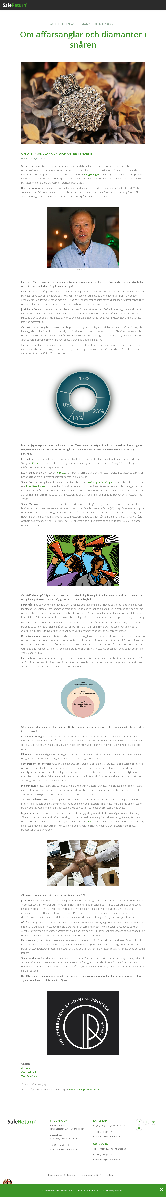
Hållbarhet (111, 1175)
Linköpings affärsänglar (100, 482)
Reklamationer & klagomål (62, 1175)
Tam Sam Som (29, 1076)
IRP (89, 821)
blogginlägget (91, 174)
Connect (37, 463)
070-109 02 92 (104, 1155)
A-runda (25, 1068)
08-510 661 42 (104, 1132)
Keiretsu (60, 472)
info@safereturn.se (67, 1149)
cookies (71, 1190)
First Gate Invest (35, 486)
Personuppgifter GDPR (90, 1175)
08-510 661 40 (61, 1144)
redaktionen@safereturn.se (84, 1089)
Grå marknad (28, 1072)
